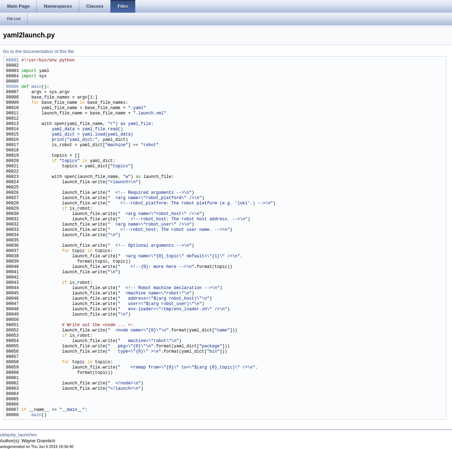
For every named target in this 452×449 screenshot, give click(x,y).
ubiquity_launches (18, 434)
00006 (12, 87)
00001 (12, 61)
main (36, 87)
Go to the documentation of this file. (39, 51)
